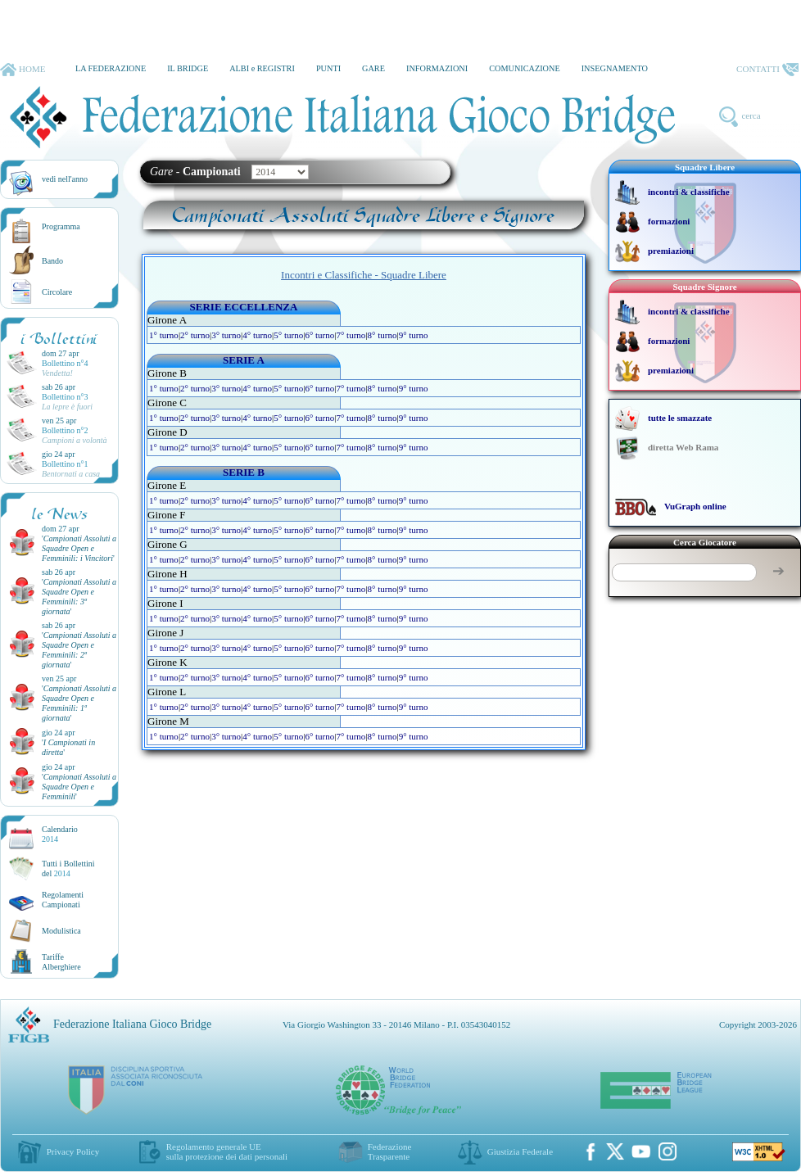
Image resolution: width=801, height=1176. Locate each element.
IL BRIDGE (187, 68)
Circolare (57, 291)
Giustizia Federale (520, 1151)
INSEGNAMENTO (615, 68)
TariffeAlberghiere (61, 961)
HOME (22, 69)
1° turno (164, 335)
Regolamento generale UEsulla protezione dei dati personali (226, 1151)
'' (79, 548)
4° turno (257, 335)
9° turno (413, 335)
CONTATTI (767, 69)
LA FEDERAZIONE (110, 68)
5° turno (288, 335)
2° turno (195, 335)
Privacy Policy (73, 1151)
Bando (52, 260)
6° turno (319, 335)
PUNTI (328, 68)
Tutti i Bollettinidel (68, 868)
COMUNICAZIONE (524, 68)
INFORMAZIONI (437, 68)
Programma (61, 226)
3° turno (226, 335)
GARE (373, 68)
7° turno (350, 335)
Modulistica (61, 930)
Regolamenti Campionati (63, 899)
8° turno (382, 335)
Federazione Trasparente (390, 1151)
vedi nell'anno (65, 178)
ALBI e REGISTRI (262, 68)
